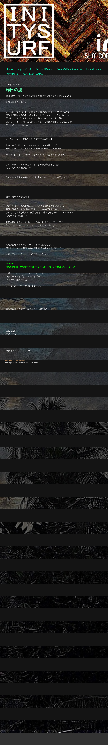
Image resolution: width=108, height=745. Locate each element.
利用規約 (8, 360)
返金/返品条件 (19, 360)
